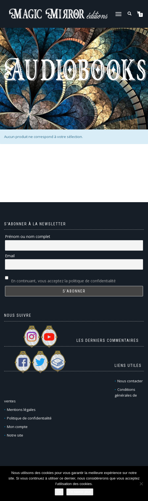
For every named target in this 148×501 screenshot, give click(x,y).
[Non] (141, 483)
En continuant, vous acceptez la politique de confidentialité (63, 280)
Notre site (15, 435)
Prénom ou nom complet (27, 236)
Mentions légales (21, 409)
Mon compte (17, 426)
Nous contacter (130, 380)
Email (10, 255)
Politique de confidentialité (29, 418)
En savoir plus (79, 492)
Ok (59, 492)
